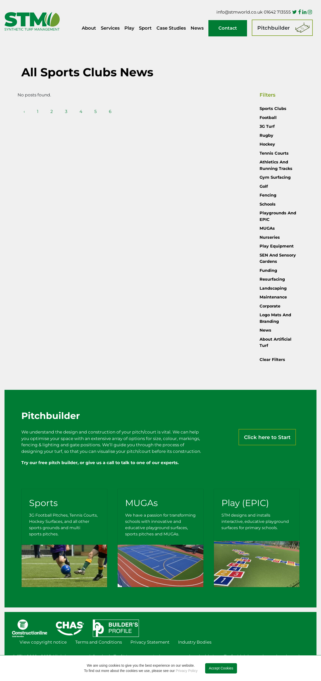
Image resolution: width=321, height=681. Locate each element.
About (89, 28)
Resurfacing (272, 279)
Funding (268, 270)
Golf (264, 186)
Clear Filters (272, 359)
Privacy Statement (150, 642)
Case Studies (171, 28)
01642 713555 (277, 12)
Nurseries (270, 237)
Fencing (268, 195)
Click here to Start (267, 437)
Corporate (270, 306)
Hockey (267, 144)
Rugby (266, 135)
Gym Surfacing (275, 177)
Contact (227, 28)
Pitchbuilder (273, 28)
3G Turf (267, 126)
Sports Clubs (273, 108)
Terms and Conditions (98, 642)
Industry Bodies (194, 642)
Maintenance (273, 297)
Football (268, 117)
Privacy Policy (187, 671)
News (197, 28)
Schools (268, 204)
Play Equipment (277, 246)
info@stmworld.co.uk (239, 12)
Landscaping (273, 288)
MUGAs (267, 228)
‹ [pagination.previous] (24, 111)
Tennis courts (274, 153)
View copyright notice (43, 642)
